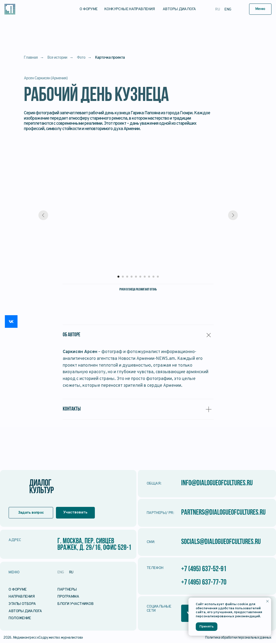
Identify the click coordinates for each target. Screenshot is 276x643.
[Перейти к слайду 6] (140, 277)
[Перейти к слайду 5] (136, 277)
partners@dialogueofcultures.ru (223, 513)
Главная (31, 58)
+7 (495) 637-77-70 (203, 582)
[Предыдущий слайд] (43, 215)
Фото (81, 58)
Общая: (154, 483)
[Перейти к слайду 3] (127, 277)
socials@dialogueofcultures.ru (221, 542)
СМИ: (151, 542)
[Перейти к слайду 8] (149, 277)
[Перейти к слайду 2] (123, 277)
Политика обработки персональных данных (238, 637)
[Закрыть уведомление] (267, 601)
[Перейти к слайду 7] (145, 277)
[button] (260, 9)
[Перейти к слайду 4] (132, 277)
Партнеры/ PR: (160, 513)
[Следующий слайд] (233, 215)
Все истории (57, 58)
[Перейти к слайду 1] (118, 277)
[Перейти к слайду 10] (158, 277)
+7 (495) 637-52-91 (203, 569)
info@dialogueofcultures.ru (217, 483)
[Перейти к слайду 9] (153, 277)
